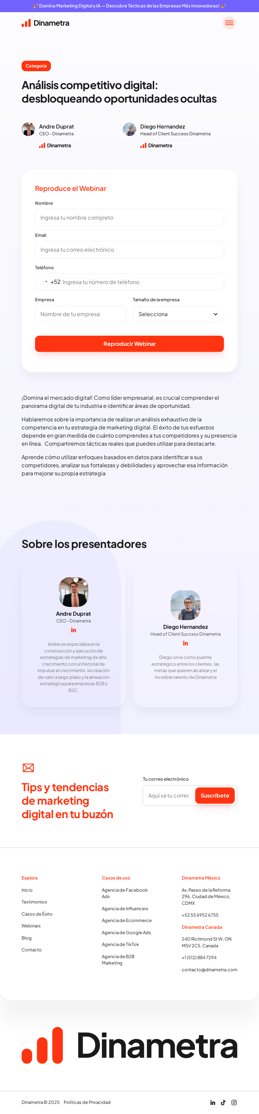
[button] (229, 23)
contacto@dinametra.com (209, 970)
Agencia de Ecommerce (127, 921)
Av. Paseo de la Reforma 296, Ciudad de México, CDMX (206, 897)
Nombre (44, 203)
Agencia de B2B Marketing (118, 960)
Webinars (31, 926)
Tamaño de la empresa (156, 299)
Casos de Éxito (37, 914)
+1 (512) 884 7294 (199, 958)
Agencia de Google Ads (126, 933)
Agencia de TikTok (120, 945)
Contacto (32, 950)
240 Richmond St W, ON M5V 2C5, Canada (207, 943)
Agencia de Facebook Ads (125, 894)
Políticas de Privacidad (87, 1102)
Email (40, 235)
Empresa (44, 299)
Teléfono (44, 267)
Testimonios (34, 903)
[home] (45, 23)
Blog (27, 938)
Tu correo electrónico (166, 780)
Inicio (27, 890)
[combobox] (48, 282)
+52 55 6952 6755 (200, 916)
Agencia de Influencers (125, 909)
